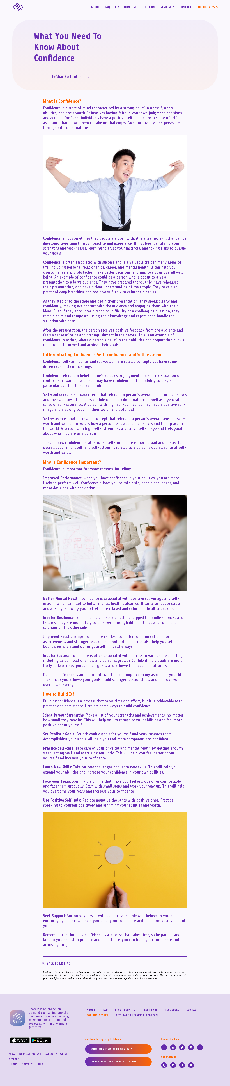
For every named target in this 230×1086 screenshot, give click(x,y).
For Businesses (207, 7)
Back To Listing (59, 964)
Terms (13, 1064)
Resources (167, 7)
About (95, 7)
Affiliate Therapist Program (137, 1015)
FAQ (107, 7)
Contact (185, 7)
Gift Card (148, 7)
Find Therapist (126, 7)
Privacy (27, 1064)
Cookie (41, 1064)
